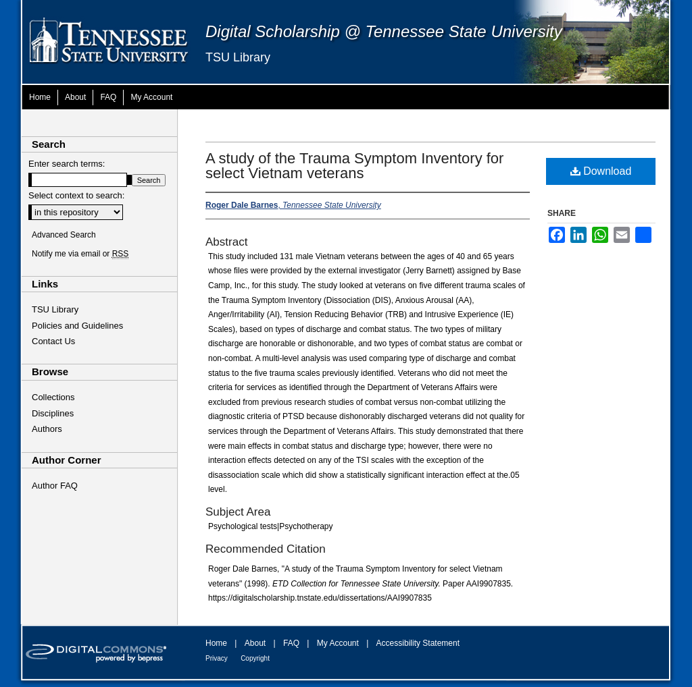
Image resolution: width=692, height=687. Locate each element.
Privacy (216, 658)
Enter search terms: (66, 164)
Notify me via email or (80, 253)
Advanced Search (64, 235)
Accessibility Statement (418, 643)
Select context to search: (76, 195)
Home (216, 643)
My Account (338, 643)
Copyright (255, 658)
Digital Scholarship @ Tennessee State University (383, 31)
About (255, 643)
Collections (53, 397)
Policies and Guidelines (77, 326)
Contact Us (53, 341)
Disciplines (53, 413)
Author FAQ (55, 485)
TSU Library (237, 57)
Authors (47, 429)
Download (601, 171)
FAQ (291, 643)
